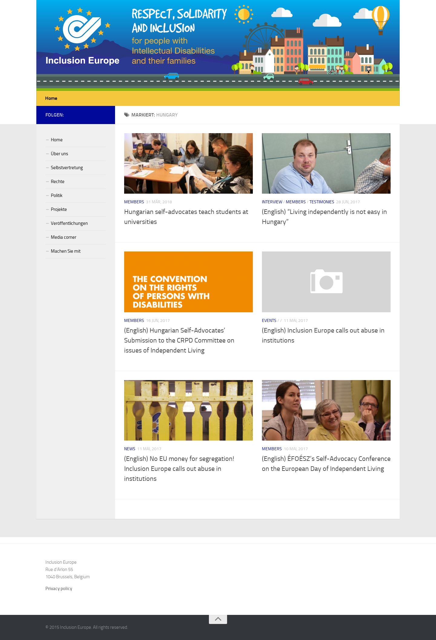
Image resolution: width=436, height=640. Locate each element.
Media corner (63, 237)
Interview (272, 202)
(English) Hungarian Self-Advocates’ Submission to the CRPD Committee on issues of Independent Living (179, 340)
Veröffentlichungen (69, 223)
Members (134, 202)
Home (51, 98)
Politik (56, 195)
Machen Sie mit (66, 251)
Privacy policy (58, 588)
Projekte (59, 209)
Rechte (57, 181)
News (129, 448)
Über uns (59, 153)
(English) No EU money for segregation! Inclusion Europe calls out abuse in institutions (179, 469)
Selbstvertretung (67, 167)
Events (269, 320)
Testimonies (321, 202)
